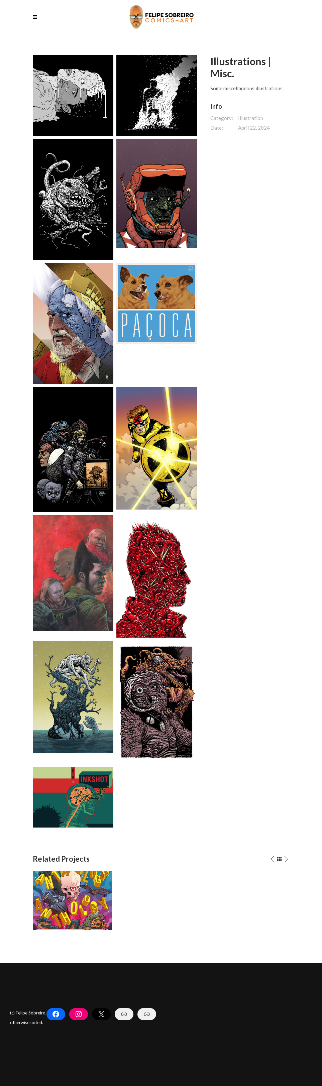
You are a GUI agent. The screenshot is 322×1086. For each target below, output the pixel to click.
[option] (72, 900)
